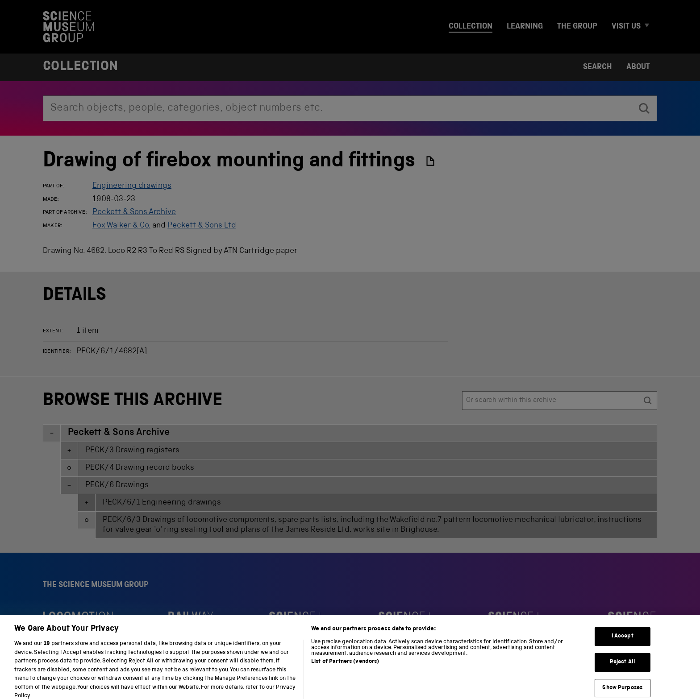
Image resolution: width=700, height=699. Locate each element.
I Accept (622, 646)
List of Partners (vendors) (345, 671)
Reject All (622, 672)
